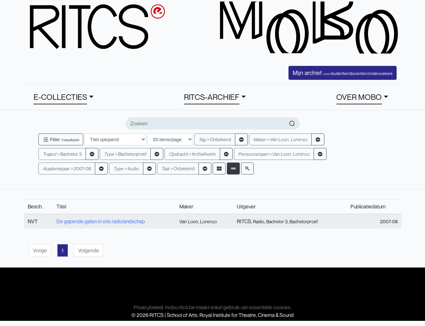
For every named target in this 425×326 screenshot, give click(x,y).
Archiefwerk (192, 154)
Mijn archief (342, 72)
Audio (126, 168)
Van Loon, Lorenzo (280, 139)
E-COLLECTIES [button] (60, 96)
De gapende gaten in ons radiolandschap (100, 221)
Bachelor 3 (62, 154)
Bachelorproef (125, 154)
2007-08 (67, 168)
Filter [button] (61, 139)
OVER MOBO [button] (359, 96)
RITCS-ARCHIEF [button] (211, 96)
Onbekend (214, 139)
